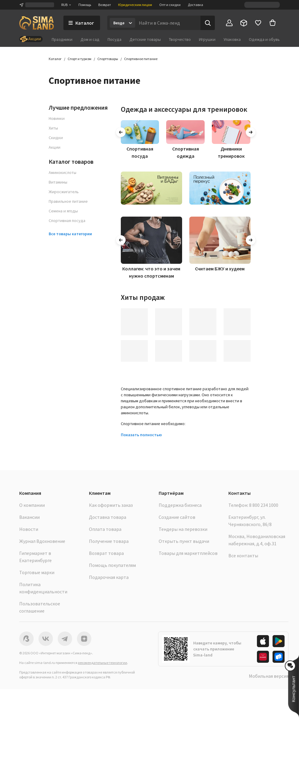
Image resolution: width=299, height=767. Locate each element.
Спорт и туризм (79, 58)
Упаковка (232, 39)
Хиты (53, 128)
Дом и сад (90, 39)
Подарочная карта (109, 577)
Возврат (104, 4)
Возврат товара (106, 553)
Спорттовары (107, 58)
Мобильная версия (268, 676)
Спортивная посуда (67, 220)
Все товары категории (70, 233)
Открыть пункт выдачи (184, 541)
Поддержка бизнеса (180, 505)
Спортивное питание (140, 58)
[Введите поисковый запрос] (167, 23)
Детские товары (145, 39)
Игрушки (207, 39)
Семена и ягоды (63, 211)
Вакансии (29, 517)
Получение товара (109, 541)
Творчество (180, 39)
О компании (32, 505)
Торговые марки (36, 572)
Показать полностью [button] (141, 434)
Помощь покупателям (112, 565)
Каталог (55, 58)
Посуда (114, 39)
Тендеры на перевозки (183, 529)
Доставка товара (107, 517)
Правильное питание (68, 201)
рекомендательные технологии (102, 662)
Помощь (84, 4)
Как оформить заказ (111, 505)
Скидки (56, 137)
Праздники (62, 39)
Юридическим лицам (135, 4)
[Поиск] (207, 23)
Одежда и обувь (264, 39)
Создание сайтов (177, 517)
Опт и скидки (170, 4)
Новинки (57, 118)
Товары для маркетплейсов (188, 553)
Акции (54, 147)
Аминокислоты (62, 172)
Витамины (58, 182)
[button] (293, 686)
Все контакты (243, 555)
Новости (28, 529)
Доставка (195, 4)
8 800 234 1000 (263, 505)
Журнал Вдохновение (42, 541)
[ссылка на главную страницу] (36, 23)
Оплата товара (105, 529)
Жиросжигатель (64, 191)
